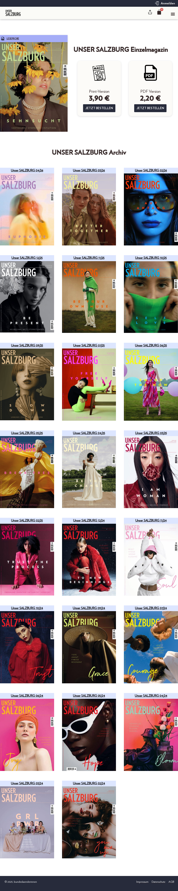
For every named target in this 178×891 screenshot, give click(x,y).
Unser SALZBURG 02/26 (151, 170)
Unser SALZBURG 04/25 (89, 433)
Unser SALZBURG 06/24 (27, 695)
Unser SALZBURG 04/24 (151, 695)
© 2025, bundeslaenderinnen (20, 882)
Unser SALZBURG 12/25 (27, 257)
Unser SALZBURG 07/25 (89, 345)
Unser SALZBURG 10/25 (151, 257)
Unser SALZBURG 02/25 (27, 520)
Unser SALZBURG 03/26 (89, 170)
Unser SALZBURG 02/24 (89, 783)
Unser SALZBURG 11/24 (151, 520)
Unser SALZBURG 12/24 (89, 520)
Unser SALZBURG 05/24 (89, 695)
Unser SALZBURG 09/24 (89, 608)
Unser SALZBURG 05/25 (27, 433)
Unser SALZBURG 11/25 (89, 257)
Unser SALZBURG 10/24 (27, 608)
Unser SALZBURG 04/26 (27, 170)
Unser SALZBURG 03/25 (151, 433)
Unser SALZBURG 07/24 (151, 608)
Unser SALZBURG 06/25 (151, 345)
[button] (172, 14)
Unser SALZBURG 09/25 (27, 345)
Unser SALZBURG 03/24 (27, 783)
